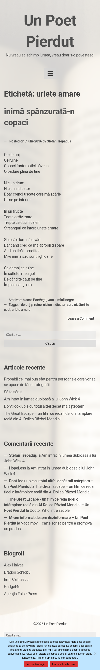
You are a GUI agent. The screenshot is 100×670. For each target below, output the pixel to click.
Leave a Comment (81, 318)
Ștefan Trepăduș (59, 141)
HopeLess (17, 468)
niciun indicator (54, 305)
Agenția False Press (20, 593)
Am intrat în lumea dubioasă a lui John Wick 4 (42, 399)
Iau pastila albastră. (64, 664)
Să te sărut (13, 391)
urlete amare (21, 310)
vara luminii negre (61, 300)
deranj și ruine (31, 305)
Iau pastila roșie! (36, 664)
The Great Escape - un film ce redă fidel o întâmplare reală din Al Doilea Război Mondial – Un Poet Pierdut (46, 505)
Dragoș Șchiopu (17, 572)
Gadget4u (12, 586)
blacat (27, 300)
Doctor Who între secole (50, 510)
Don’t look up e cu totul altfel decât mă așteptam (44, 406)
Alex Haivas (14, 565)
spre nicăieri (76, 305)
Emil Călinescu (16, 579)
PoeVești (39, 300)
